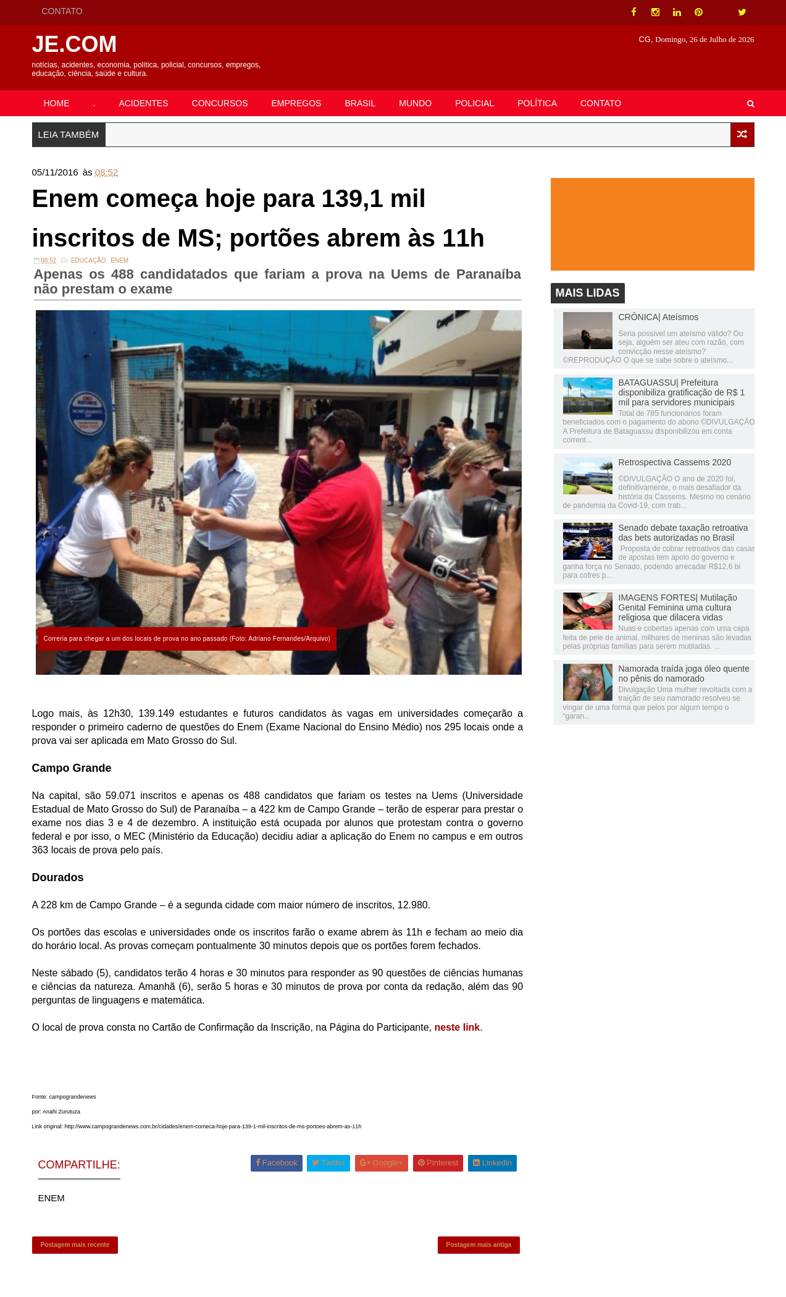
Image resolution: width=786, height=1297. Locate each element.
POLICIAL (474, 103)
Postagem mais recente (75, 1244)
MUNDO (415, 103)
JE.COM (74, 44)
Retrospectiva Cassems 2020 (675, 462)
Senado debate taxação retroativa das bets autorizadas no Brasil (683, 533)
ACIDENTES (143, 103)
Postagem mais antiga (479, 1244)
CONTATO (62, 11)
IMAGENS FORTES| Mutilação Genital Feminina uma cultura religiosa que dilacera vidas (678, 607)
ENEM (119, 260)
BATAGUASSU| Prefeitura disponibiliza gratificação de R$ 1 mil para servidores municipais (682, 392)
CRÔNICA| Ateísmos (659, 317)
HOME (57, 103)
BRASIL (360, 103)
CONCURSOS (220, 103)
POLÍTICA (537, 103)
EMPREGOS (297, 103)
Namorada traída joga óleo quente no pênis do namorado (684, 673)
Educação (88, 260)
